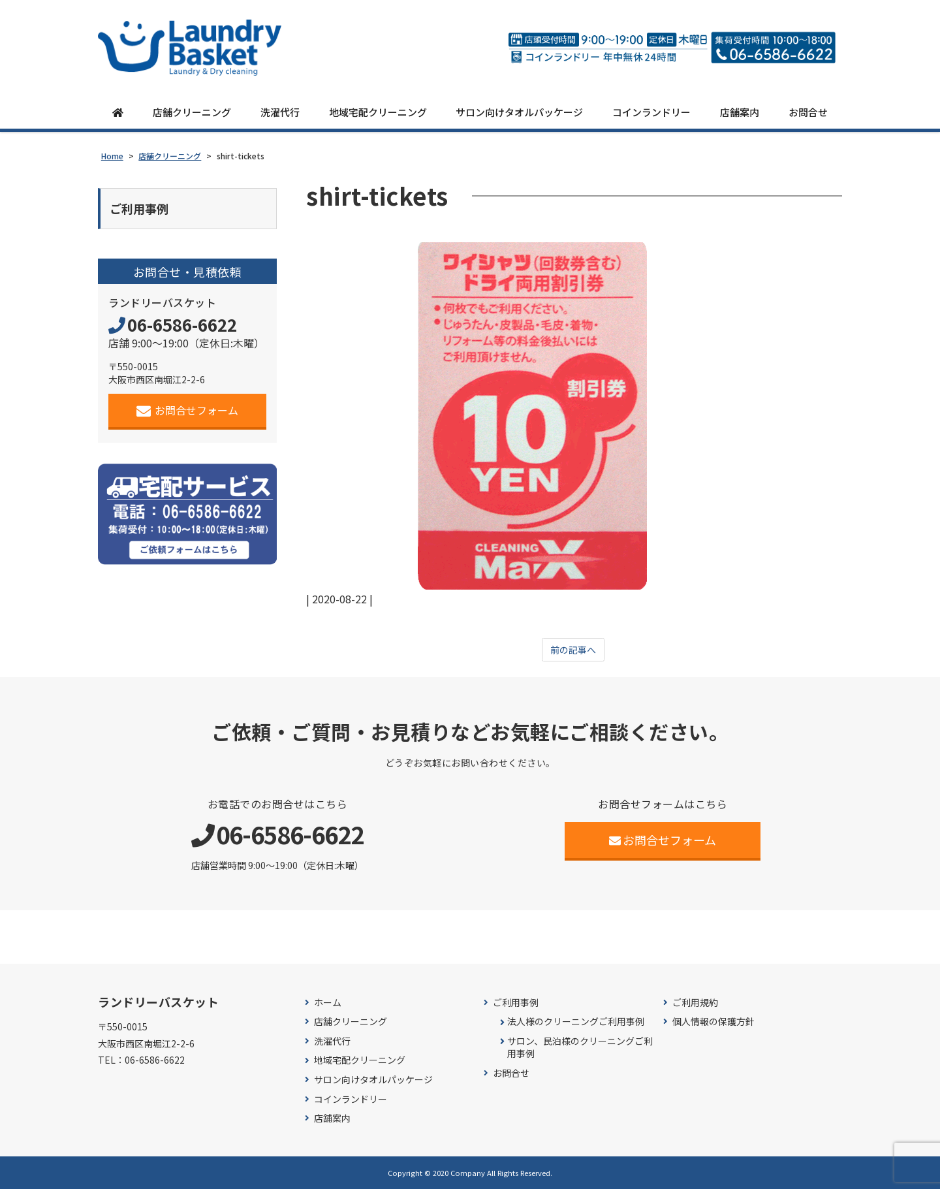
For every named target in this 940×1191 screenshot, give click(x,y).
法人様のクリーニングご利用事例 (575, 1023)
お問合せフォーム (187, 413)
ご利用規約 (695, 1004)
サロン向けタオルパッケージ (519, 112)
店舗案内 (739, 112)
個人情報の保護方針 (713, 1023)
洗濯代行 (280, 112)
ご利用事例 (516, 1004)
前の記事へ (573, 651)
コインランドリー (651, 112)
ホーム (327, 1004)
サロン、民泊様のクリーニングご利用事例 (580, 1049)
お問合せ (808, 112)
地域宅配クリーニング (378, 112)
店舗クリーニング (192, 112)
